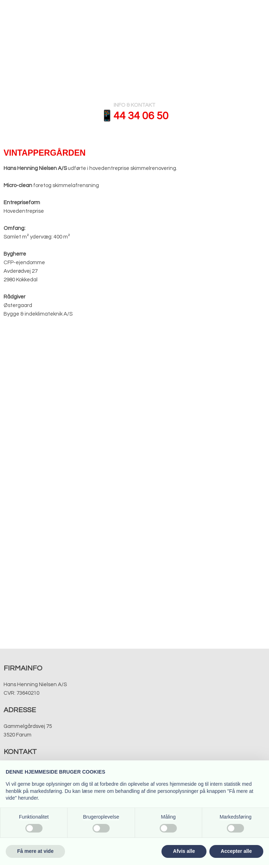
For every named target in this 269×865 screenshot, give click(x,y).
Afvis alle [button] (184, 851)
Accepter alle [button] (236, 851)
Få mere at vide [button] (35, 851)
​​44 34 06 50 (141, 115)
